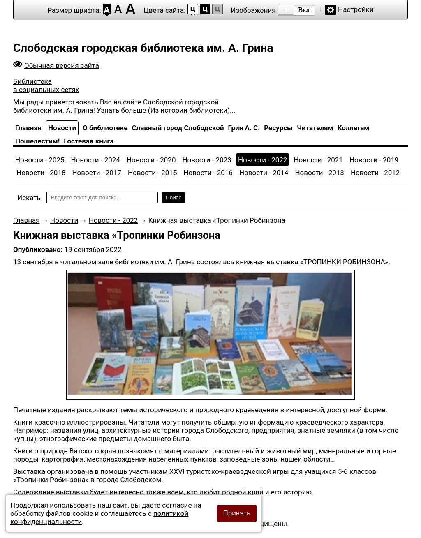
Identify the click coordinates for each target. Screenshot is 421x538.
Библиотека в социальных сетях (46, 85)
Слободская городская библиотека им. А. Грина (143, 48)
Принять (236, 513)
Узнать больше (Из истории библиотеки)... (166, 110)
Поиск (173, 197)
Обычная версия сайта (61, 65)
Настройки (356, 9)
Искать (29, 198)
